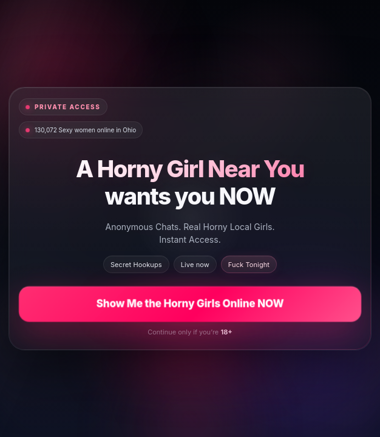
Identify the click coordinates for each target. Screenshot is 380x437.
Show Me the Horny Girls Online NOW (190, 303)
